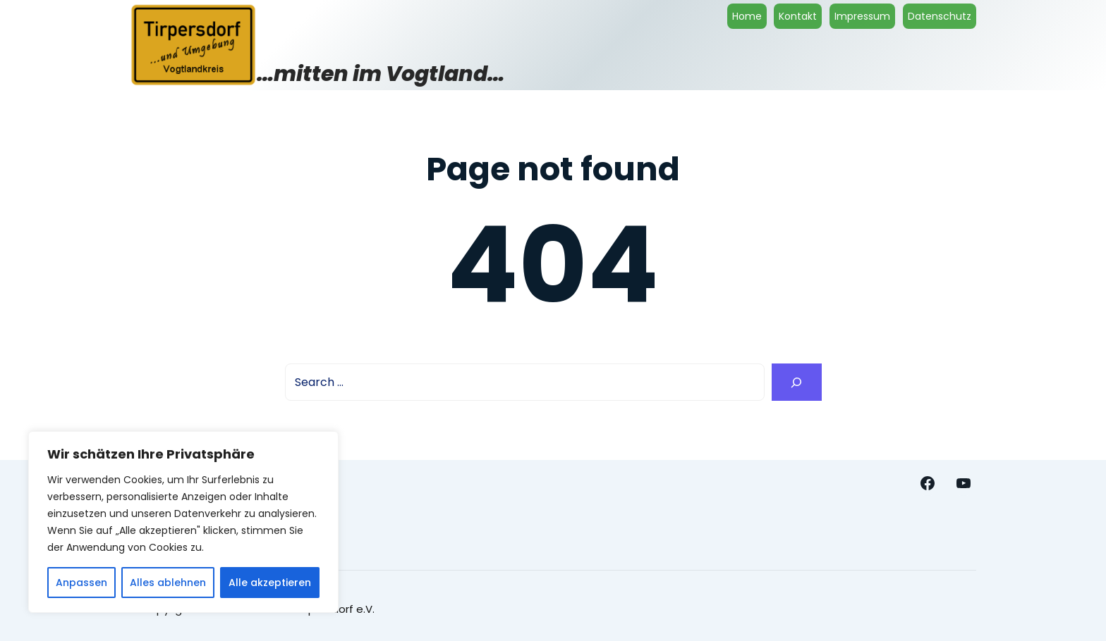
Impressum (862, 16)
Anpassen (81, 582)
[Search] (797, 382)
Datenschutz (939, 16)
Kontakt (798, 16)
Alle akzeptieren (270, 582)
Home (747, 16)
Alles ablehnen (168, 582)
